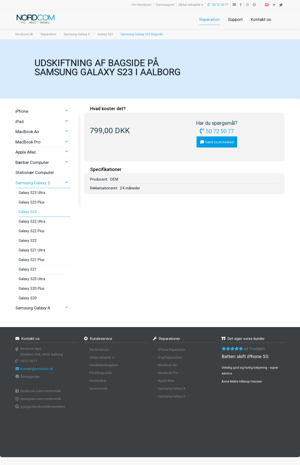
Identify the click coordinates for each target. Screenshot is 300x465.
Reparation (209, 19)
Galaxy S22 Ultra (32, 221)
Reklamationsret (103, 188)
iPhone (21, 111)
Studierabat (97, 381)
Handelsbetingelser (103, 365)
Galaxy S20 (28, 298)
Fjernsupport (165, 5)
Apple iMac (25, 152)
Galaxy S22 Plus (31, 231)
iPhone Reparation (171, 350)
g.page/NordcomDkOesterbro (42, 407)
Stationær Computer (34, 172)
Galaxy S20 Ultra (32, 279)
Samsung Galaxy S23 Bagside (142, 34)
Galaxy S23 (105, 34)
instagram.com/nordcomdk (40, 399)
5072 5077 (28, 361)
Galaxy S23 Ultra (32, 193)
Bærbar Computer (32, 162)
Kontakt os (261, 19)
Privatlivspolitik (100, 373)
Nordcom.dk (24, 34)
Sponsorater (98, 388)
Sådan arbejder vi (190, 5)
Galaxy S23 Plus (31, 202)
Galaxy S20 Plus (31, 288)
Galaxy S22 (28, 241)
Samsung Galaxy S (77, 34)
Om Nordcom (141, 5)
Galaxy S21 (28, 269)
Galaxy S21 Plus (31, 260)
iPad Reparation (170, 357)
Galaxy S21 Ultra (32, 250)
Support (235, 19)
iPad (19, 121)
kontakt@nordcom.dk (36, 369)
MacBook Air (27, 131)
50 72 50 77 (218, 5)
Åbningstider (30, 377)
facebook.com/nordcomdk (40, 391)
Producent (98, 179)
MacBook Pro (28, 141)
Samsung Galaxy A (32, 307)
